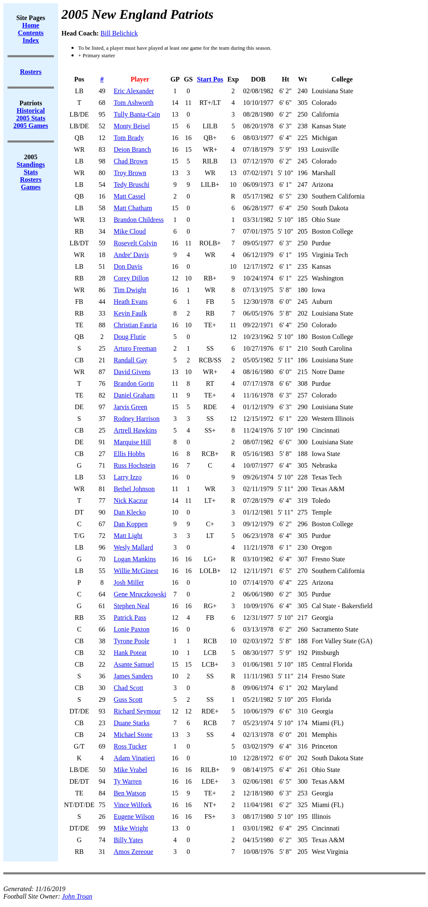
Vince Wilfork (133, 804)
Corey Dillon (131, 278)
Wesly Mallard (133, 547)
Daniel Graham (134, 395)
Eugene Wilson (134, 816)
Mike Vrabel (130, 769)
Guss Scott (128, 699)
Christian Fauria (135, 325)
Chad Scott (128, 687)
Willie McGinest (136, 570)
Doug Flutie (130, 336)
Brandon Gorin (134, 383)
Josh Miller (129, 582)
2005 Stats (31, 118)
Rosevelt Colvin (135, 243)
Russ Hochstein (134, 465)
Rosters (31, 179)
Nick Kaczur (131, 500)
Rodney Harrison (137, 418)
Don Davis (128, 266)
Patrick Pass (130, 617)
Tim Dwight (130, 289)
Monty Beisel (132, 126)
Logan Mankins (135, 559)
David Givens (132, 371)
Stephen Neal (132, 605)
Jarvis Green (130, 406)
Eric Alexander (134, 90)
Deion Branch (132, 149)
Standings (31, 164)
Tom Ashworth (133, 102)
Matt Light (128, 535)
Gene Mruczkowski (140, 594)
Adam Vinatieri (134, 758)
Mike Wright (131, 828)
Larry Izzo (128, 477)
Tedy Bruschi (132, 184)
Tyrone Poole (132, 641)
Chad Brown (131, 161)
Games (31, 187)
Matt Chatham (133, 207)
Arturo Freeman (135, 348)
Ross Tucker (130, 746)
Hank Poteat (130, 652)
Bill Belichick (119, 33)
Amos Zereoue (133, 851)
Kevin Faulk (130, 313)
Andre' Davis (131, 254)
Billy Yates (128, 839)
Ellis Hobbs (129, 453)
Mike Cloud (130, 231)
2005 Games (30, 125)
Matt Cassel (129, 196)
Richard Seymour (137, 711)
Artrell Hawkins (135, 430)
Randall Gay (130, 360)
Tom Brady (129, 137)
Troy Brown (130, 172)
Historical (31, 110)
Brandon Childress (139, 219)
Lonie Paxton (132, 629)
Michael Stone (133, 734)
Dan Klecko (130, 512)
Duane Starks (132, 722)
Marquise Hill (132, 442)
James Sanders (133, 676)
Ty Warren (128, 781)
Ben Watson (130, 793)
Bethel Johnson (134, 488)
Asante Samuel (134, 664)
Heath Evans (131, 301)
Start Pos (210, 79)
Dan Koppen (131, 523)
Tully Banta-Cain (137, 114)
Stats (31, 172)
